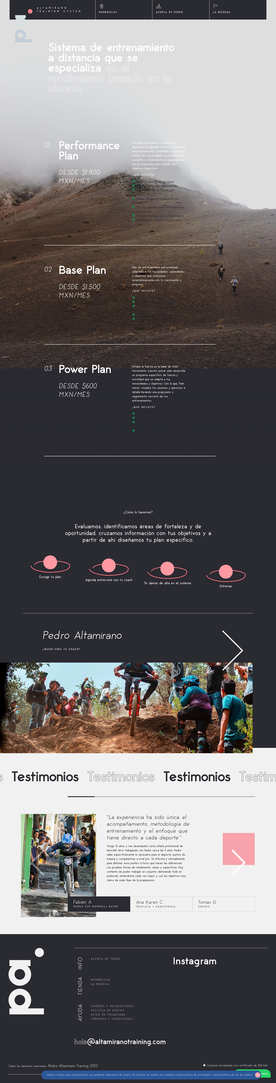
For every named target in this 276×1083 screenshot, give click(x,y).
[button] (251, 863)
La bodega (100, 984)
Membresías (101, 979)
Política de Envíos (107, 1010)
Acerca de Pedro (106, 958)
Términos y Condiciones (112, 1018)
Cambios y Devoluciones (112, 1006)
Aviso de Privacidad (108, 1014)
